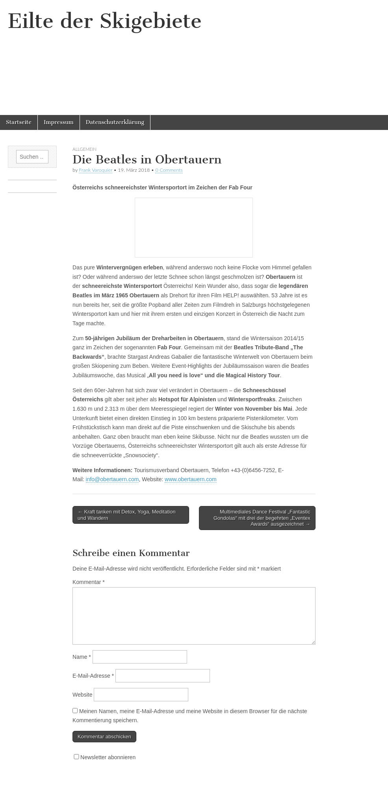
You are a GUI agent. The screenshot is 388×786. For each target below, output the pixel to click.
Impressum (59, 122)
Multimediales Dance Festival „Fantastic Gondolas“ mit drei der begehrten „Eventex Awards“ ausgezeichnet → (261, 518)
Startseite (19, 122)
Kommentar (88, 582)
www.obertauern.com (191, 479)
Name (81, 657)
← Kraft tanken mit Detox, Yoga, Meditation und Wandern (127, 515)
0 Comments (169, 170)
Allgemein (84, 149)
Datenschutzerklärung (115, 122)
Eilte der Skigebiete (105, 21)
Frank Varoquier (95, 170)
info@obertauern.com (112, 479)
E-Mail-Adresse (93, 676)
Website (82, 694)
